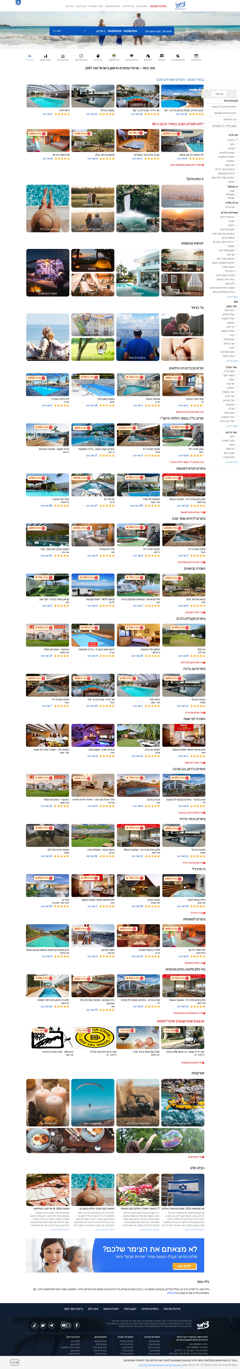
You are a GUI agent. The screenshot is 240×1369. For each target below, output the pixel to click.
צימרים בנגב (155, 1350)
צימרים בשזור (127, 1347)
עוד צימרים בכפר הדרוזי (193, 862)
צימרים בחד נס (126, 1344)
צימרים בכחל (127, 1350)
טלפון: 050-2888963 (198, 1344)
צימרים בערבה (154, 1353)
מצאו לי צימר (81, 6)
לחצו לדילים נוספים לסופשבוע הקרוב (186, 164)
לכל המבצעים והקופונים (191, 1062)
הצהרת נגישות (111, 1309)
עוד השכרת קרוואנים (194, 612)
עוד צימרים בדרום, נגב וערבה (190, 812)
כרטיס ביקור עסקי (73, 1309)
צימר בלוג (93, 1309)
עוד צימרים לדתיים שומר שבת (190, 562)
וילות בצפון (75, 1344)
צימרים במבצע (100, 1341)
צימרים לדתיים (100, 1350)
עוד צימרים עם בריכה (194, 712)
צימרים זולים (101, 1344)
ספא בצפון (75, 1350)
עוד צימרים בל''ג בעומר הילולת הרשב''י (186, 462)
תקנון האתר (130, 1309)
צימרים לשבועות (158, 6)
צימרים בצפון (141, 6)
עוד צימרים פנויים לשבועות (191, 512)
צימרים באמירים (126, 1341)
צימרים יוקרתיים (99, 1347)
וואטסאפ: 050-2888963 (197, 1347)
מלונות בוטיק (74, 1353)
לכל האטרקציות (195, 1156)
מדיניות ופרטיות (172, 1309)
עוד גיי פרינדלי (197, 912)
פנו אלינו (171, 1293)
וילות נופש (75, 1341)
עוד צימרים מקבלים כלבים (192, 662)
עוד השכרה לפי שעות (194, 762)
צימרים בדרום (154, 1347)
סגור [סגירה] (14, 1362)
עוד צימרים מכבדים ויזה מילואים (189, 412)
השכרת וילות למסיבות (70, 1347)
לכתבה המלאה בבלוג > (59, 1229)
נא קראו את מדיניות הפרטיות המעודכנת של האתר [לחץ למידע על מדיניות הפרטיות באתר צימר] (159, 1364)
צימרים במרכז (154, 1344)
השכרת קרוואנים (96, 6)
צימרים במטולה (126, 1353)
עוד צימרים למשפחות (194, 963)
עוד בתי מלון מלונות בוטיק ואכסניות (188, 1013)
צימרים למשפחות (112, 6)
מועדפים (69, 6)
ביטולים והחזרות (149, 1309)
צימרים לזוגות (128, 6)
